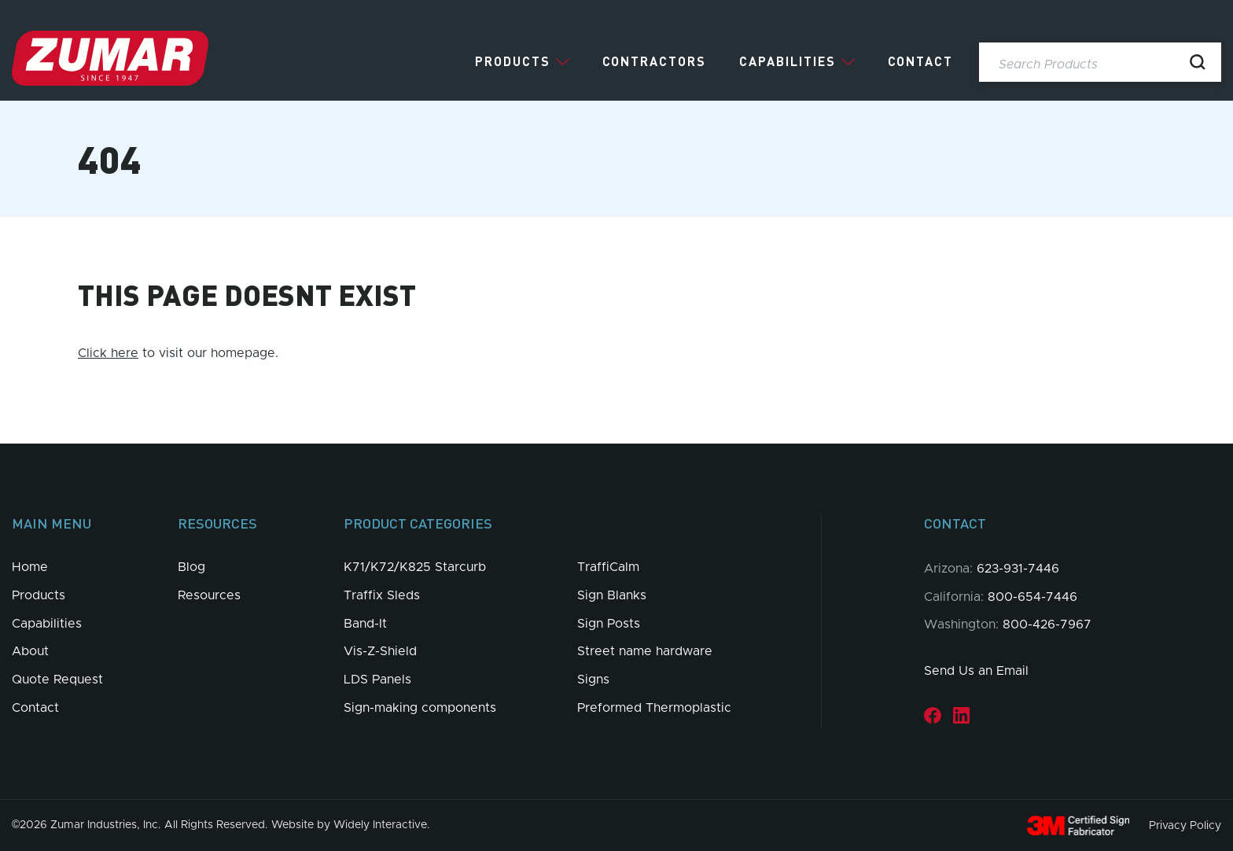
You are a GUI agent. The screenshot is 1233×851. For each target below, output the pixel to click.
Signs (593, 679)
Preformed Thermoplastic (654, 708)
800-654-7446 (1032, 597)
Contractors (654, 61)
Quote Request (57, 679)
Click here (108, 353)
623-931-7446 (1018, 568)
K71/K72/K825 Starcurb (415, 567)
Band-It (365, 623)
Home (30, 567)
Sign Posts (608, 623)
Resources (209, 595)
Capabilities (787, 61)
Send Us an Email (976, 671)
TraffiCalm (608, 567)
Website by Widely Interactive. (350, 825)
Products (512, 61)
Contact (920, 61)
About (30, 651)
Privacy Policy (1185, 825)
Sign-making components (420, 708)
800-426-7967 (1047, 624)
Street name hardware (644, 651)
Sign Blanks (611, 595)
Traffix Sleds (382, 595)
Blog (191, 567)
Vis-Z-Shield (380, 651)
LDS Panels (377, 679)
